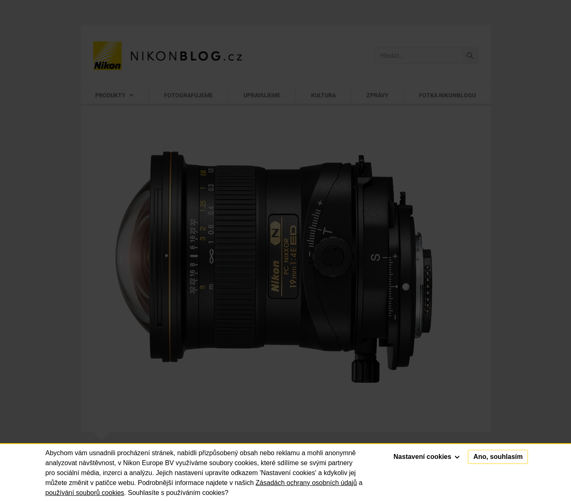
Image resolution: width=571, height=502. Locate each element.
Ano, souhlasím (498, 456)
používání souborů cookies (85, 492)
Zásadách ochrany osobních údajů (306, 482)
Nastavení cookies (426, 456)
